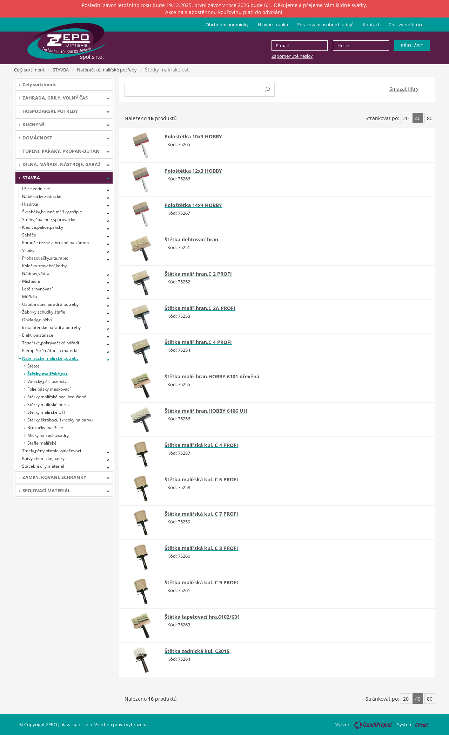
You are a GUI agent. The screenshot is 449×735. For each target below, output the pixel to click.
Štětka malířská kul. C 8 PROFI (201, 548)
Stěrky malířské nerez (48, 404)
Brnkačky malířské (45, 428)
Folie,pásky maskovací (49, 389)
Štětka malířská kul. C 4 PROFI (201, 445)
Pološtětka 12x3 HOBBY (193, 170)
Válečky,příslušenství (47, 381)
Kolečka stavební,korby (44, 266)
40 (418, 118)
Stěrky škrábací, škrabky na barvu (60, 420)
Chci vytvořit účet (407, 24)
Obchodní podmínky (227, 24)
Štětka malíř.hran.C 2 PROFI (198, 273)
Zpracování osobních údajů (325, 24)
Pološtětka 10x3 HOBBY (193, 136)
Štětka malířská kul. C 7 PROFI (201, 513)
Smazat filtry (403, 88)
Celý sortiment (29, 70)
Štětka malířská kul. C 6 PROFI (201, 479)
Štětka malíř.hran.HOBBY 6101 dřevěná (212, 376)
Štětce (33, 366)
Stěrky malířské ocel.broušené (56, 397)
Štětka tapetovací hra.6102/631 (202, 616)
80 (430, 118)
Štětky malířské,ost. (47, 374)
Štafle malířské (41, 443)
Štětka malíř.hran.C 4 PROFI (198, 342)
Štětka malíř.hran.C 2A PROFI (200, 308)
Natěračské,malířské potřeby (107, 70)
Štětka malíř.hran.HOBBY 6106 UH (206, 410)
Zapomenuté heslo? (292, 56)
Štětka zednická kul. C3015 (197, 651)
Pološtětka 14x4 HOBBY (193, 205)
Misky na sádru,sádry (48, 435)
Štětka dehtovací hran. (192, 239)
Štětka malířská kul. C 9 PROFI (201, 582)
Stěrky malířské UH (46, 412)
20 (406, 118)
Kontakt (371, 24)
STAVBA (61, 70)
